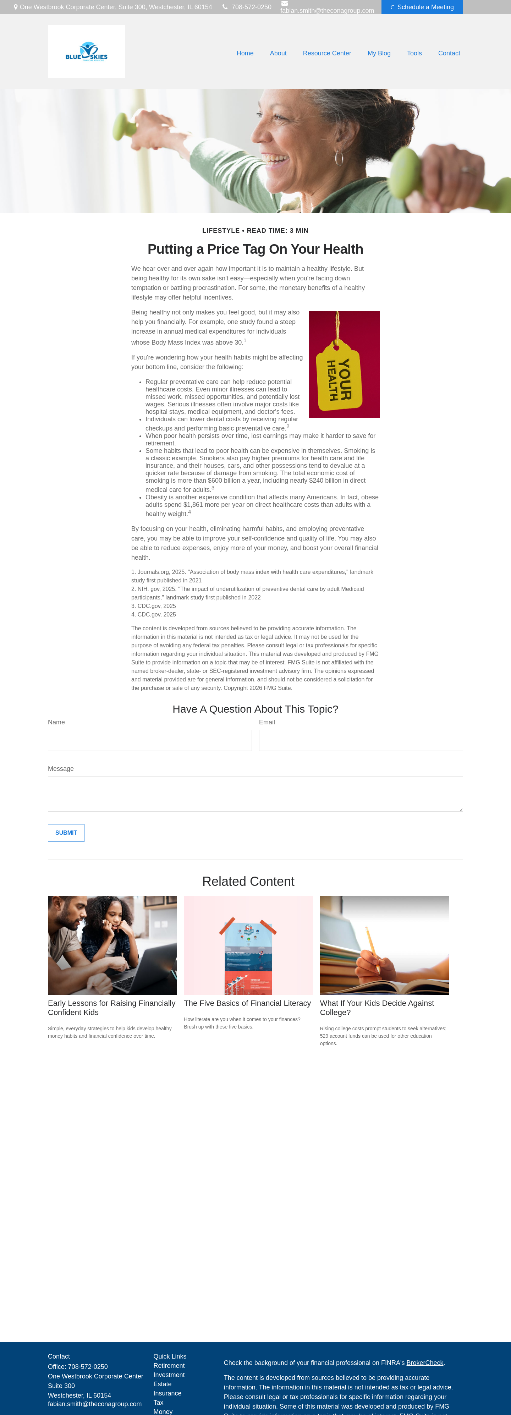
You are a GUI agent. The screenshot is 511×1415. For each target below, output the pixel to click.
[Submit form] (66, 833)
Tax (159, 1402)
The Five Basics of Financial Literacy (247, 1003)
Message (61, 768)
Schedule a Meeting (422, 7)
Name (56, 722)
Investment (169, 1374)
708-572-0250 (246, 7)
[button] (245, 53)
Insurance (168, 1393)
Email (267, 722)
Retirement (169, 1365)
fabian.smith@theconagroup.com (95, 1404)
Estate (163, 1384)
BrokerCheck (425, 1362)
